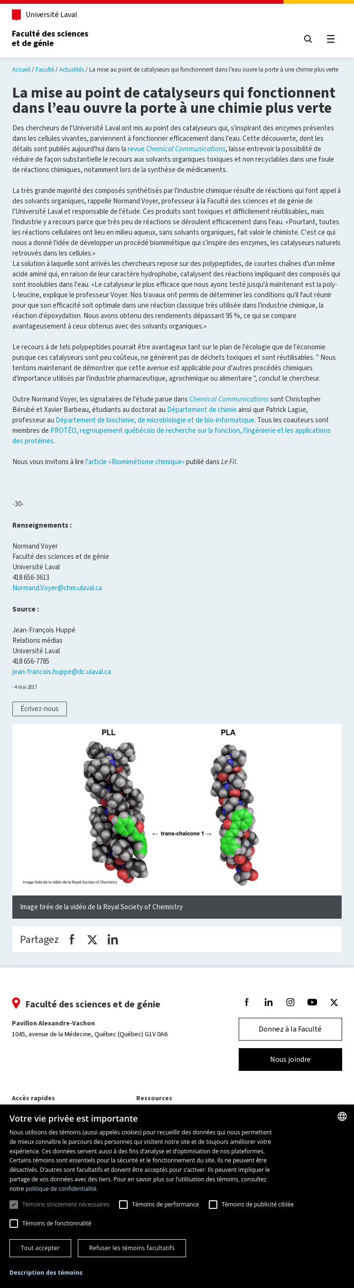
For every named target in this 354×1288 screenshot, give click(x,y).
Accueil (21, 69)
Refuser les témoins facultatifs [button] (132, 1248)
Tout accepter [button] (40, 1248)
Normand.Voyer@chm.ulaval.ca (57, 588)
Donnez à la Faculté (290, 1029)
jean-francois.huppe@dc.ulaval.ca (61, 671)
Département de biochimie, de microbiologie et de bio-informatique (155, 420)
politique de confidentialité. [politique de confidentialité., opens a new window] (62, 1189)
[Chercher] (307, 38)
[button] (46, 1273)
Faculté (45, 69)
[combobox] (342, 1116)
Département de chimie (202, 409)
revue (176, 149)
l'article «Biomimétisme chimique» (135, 461)
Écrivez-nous (39, 708)
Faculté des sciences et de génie (50, 38)
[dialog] (177, 1196)
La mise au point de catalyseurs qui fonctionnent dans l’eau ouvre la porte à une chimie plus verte (213, 69)
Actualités (71, 69)
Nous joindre (290, 1059)
